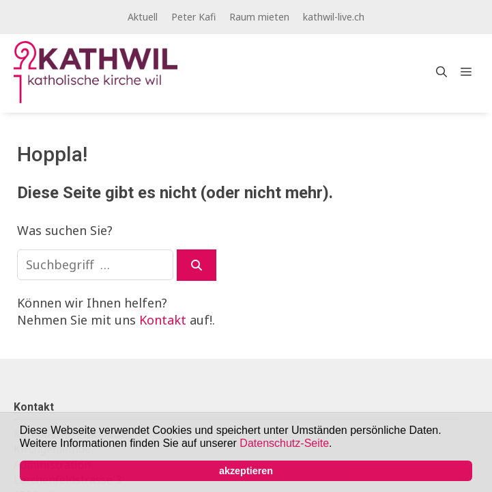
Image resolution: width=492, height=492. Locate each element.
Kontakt (162, 320)
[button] (337, 445)
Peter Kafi (193, 16)
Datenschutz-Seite (284, 443)
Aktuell (143, 16)
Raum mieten (259, 16)
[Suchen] (196, 265)
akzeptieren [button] (246, 470)
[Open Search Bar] (441, 72)
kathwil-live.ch (333, 16)
